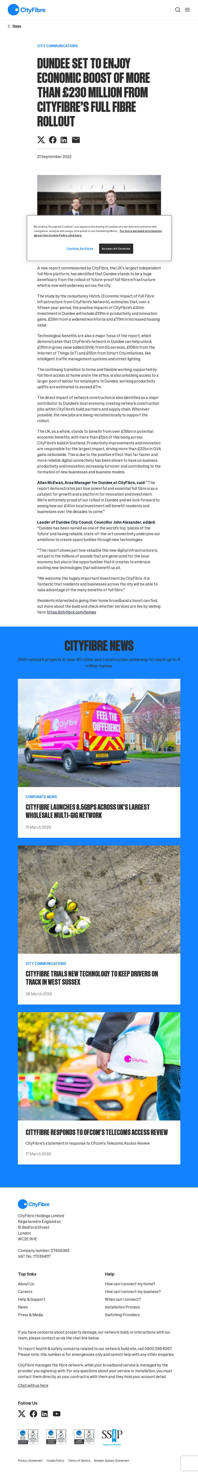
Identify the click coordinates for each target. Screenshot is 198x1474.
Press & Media (30, 1315)
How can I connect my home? (130, 1284)
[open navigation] (187, 10)
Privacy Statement (30, 1460)
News (23, 1307)
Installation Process (122, 1307)
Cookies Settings (79, 248)
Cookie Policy (55, 1460)
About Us (26, 1284)
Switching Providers (122, 1315)
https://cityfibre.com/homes (71, 612)
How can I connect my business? (133, 1291)
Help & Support (31, 1299)
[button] (178, 10)
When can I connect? (123, 1299)
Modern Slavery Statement (111, 1460)
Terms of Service (79, 1460)
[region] (99, 238)
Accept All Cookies (116, 248)
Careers (25, 1291)
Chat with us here (33, 1385)
